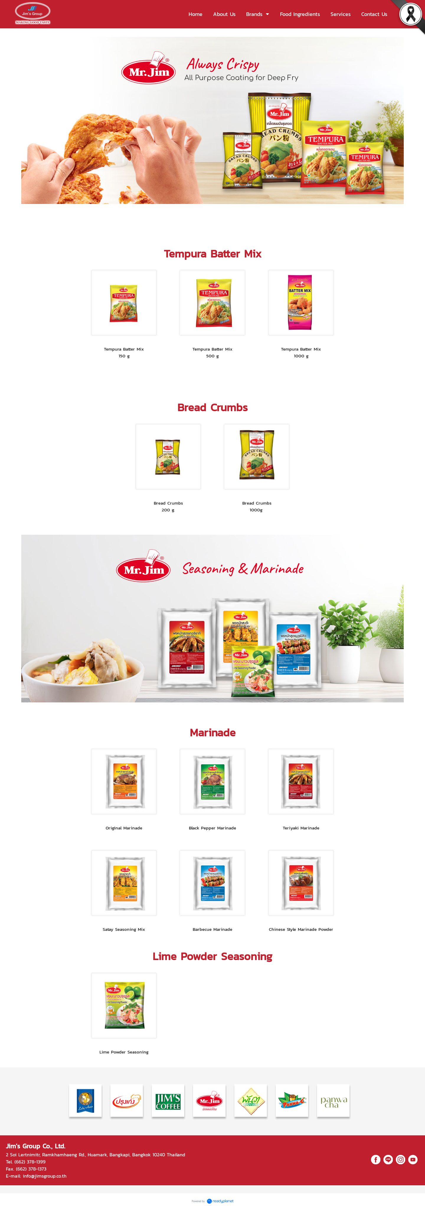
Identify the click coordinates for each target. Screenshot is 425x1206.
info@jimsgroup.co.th (44, 1175)
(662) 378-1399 (29, 1161)
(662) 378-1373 (31, 1168)
